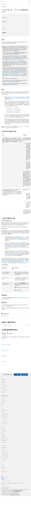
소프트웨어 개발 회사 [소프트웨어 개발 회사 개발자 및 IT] (4, 458)
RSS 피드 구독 (5, 315)
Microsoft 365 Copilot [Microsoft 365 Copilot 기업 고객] (4, 440)
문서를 (15, 81)
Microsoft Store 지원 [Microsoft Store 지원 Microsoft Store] (4, 401)
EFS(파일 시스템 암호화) (13, 98)
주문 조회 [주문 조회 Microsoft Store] (2, 404)
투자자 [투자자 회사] (2, 473)
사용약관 (20, 483)
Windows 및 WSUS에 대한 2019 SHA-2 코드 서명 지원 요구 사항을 (17, 247)
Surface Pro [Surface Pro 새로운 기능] (3, 380)
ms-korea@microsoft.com (18, 490)
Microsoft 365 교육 (5, 350)
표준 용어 (23, 308)
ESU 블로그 (10, 78)
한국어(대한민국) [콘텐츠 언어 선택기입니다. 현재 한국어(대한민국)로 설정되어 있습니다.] (5, 476)
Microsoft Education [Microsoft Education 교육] (4, 410)
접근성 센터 (4, 361)
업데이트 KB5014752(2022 (16, 91)
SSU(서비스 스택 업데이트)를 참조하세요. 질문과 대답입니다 (16, 262)
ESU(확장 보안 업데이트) (17, 55)
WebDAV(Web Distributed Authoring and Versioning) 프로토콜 (18, 96)
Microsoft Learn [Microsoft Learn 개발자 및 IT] (3, 449)
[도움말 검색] (4, 1)
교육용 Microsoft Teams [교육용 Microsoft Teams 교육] (4, 414)
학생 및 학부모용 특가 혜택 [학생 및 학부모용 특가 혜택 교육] (5, 421)
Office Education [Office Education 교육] (3, 417)
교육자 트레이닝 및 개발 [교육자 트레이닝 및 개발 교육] (4, 419)
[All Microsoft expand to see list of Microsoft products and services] (1, 1)
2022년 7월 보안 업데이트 (8, 127)
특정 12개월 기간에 (17, 62)
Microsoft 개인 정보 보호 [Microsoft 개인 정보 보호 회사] (4, 471)
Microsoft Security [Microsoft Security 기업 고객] (4, 430)
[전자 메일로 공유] (7, 313)
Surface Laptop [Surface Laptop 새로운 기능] (3, 382)
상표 (23, 483)
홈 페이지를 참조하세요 (13, 84)
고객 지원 (3, 4)
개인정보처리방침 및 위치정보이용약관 (12, 483)
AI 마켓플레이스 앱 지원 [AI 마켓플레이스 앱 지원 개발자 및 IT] (4, 451)
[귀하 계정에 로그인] (29, 1)
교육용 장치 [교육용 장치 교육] (3, 412)
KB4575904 (24, 252)
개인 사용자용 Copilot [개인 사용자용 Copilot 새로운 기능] (4, 386)
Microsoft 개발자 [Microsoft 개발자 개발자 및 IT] (3, 447)
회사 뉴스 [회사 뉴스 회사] (2, 469)
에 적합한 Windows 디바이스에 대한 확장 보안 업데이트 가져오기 (15, 72)
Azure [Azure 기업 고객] (2, 432)
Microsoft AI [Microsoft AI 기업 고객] (3, 428)
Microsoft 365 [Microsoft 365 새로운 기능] (3, 388)
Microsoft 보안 (4, 355)
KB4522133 (11, 58)
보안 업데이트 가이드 (22, 126)
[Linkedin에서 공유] (4, 313)
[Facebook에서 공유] (2, 313)
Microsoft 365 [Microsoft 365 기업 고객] (3, 436)
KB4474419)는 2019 (16, 242)
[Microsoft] (15, 1)
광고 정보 (25, 483)
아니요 (24, 374)
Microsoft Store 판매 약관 (15, 494)
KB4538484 (24, 251)
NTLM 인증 (26, 102)
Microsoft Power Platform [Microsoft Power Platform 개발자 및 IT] (5, 456)
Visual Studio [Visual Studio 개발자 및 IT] (3, 460)
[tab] (4, 333)
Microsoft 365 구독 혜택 (6, 344)
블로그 (24, 179)
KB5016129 (17, 258)
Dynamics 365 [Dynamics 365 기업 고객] (3, 434)
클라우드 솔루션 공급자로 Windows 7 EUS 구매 (15, 74)
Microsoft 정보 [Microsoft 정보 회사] (3, 467)
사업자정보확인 (17, 491)
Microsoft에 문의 (3, 483)
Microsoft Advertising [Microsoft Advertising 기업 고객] (4, 438)
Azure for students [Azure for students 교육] (4, 423)
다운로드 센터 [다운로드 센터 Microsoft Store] (3, 399)
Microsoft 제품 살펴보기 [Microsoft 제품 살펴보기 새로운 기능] (4, 390)
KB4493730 (23, 236)
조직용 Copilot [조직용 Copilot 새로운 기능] (3, 384)
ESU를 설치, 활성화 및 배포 (7, 70)
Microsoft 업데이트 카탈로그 (23, 238)
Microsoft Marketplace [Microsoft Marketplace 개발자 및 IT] (4, 454)
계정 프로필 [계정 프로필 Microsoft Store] (3, 397)
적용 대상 (4, 11)
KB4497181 (16, 59)
